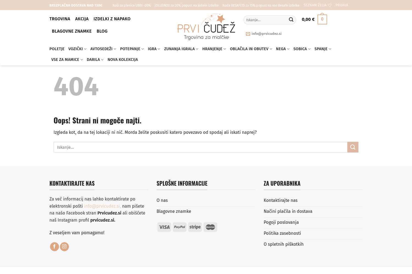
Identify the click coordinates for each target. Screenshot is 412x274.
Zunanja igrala (181, 49)
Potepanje (132, 49)
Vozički (77, 49)
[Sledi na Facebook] (54, 247)
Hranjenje (214, 49)
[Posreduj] (291, 20)
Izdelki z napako (112, 18)
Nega (282, 49)
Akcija (82, 18)
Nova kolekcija (123, 59)
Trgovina (59, 18)
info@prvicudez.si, (103, 206)
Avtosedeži (103, 49)
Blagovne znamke (72, 31)
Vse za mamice (67, 59)
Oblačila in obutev (251, 49)
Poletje (57, 49)
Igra (154, 49)
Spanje (322, 49)
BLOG (102, 31)
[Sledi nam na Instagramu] (64, 247)
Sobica (302, 49)
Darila (95, 59)
